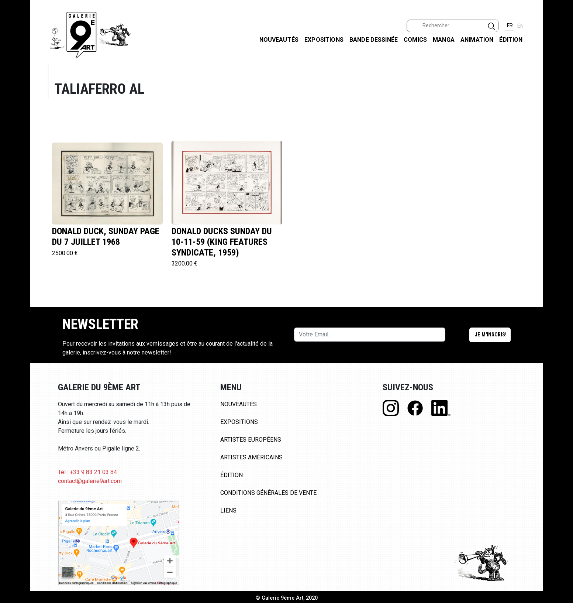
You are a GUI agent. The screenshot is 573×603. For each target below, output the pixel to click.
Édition (510, 39)
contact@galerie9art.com (90, 480)
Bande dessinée (373, 39)
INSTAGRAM (561, 95)
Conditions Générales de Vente (268, 492)
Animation (476, 39)
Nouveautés (279, 39)
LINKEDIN (561, 132)
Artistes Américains (251, 457)
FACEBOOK (561, 56)
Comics (415, 39)
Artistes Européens (250, 439)
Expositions (324, 39)
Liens (228, 510)
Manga (444, 39)
